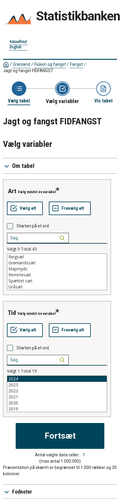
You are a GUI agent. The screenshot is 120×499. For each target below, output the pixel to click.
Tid (12, 312)
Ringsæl (57, 257)
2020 (57, 403)
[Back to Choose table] (19, 93)
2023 (57, 385)
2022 (57, 391)
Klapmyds (57, 269)
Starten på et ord (33, 226)
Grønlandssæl (57, 263)
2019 (57, 409)
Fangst (76, 64)
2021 (57, 397)
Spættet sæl (57, 281)
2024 (57, 379)
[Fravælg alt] (70, 208)
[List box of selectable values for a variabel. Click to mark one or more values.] (57, 272)
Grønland (21, 64)
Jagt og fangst (28, 70)
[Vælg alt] (25, 208)
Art (12, 191)
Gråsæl (57, 287)
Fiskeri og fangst (50, 64)
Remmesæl (57, 275)
